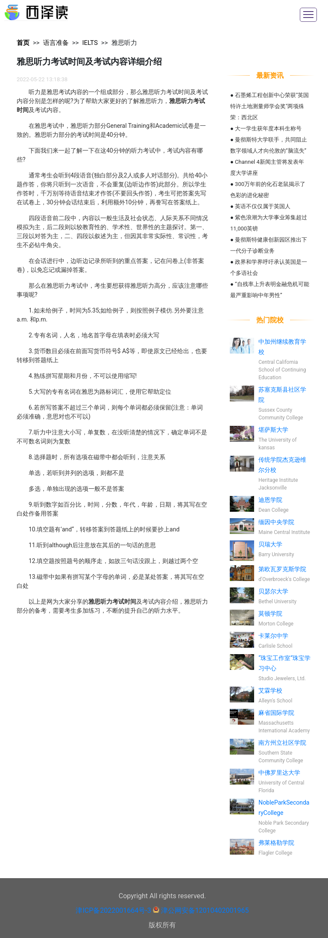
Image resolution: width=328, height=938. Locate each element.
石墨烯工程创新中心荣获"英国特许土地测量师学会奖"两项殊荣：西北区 (269, 106)
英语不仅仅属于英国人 (262, 206)
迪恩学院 (270, 499)
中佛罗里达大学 (279, 772)
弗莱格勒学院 (276, 842)
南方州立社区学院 (282, 742)
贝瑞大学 (270, 544)
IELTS (89, 43)
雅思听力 (124, 43)
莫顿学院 (270, 613)
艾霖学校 (270, 690)
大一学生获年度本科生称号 (268, 128)
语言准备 (56, 43)
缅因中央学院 (276, 522)
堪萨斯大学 (273, 429)
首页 (23, 43)
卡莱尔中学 (273, 635)
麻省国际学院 (276, 712)
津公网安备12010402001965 (205, 910)
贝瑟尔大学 (273, 591)
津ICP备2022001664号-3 (113, 910)
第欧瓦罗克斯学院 (282, 569)
